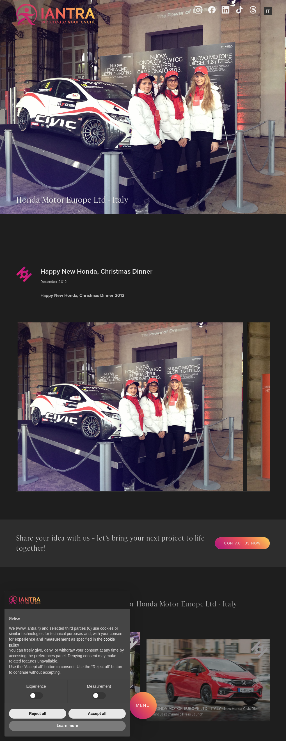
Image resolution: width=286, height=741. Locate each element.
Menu (143, 705)
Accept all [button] (97, 713)
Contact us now (242, 543)
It (268, 11)
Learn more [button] (67, 725)
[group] (131, 406)
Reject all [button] (37, 713)
